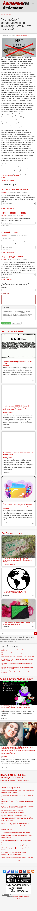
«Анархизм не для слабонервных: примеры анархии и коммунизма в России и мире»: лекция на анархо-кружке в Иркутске (17, 801)
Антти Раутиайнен (8, 412)
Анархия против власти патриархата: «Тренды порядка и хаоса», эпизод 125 (17, 660)
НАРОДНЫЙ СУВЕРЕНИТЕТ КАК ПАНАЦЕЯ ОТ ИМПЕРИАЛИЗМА (14, 592)
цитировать (10, 208)
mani (22, 215)
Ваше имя (4, 287)
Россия (3, 177)
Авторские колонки (12, 331)
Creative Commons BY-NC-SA (21, 896)
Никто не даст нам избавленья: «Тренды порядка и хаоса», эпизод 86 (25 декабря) (17, 667)
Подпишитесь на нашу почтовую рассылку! (13, 776)
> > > (18, 860)
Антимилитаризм (6, 14)
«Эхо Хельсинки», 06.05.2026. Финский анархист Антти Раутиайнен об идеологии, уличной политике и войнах (17, 407)
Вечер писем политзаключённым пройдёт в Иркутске (16, 845)
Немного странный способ (13, 213)
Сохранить (6, 323)
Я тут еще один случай (12, 256)
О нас (18, 898)
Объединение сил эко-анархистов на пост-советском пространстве (18, 623)
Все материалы (10, 787)
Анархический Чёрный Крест (17, 678)
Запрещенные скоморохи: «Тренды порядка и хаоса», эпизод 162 (16, 649)
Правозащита (15, 175)
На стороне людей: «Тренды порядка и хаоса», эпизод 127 (17, 656)
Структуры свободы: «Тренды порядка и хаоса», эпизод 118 (16, 664)
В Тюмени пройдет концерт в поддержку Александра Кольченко (15, 671)
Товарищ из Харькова (9, 564)
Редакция (4, 710)
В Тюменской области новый (14, 189)
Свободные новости (13, 533)
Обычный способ (9, 232)
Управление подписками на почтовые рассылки (15, 780)
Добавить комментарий (7, 180)
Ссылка (3, 192)
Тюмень (3, 179)
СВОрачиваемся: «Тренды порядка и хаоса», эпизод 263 (17, 857)
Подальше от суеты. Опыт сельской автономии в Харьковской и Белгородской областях (17, 560)
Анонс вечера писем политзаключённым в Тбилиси (15, 832)
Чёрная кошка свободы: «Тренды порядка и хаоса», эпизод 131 (17, 653)
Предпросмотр (16, 323)
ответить (3, 208)
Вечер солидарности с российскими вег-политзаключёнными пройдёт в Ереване (15, 706)
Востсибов (6, 365)
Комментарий (5, 293)
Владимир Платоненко (22, 35)
